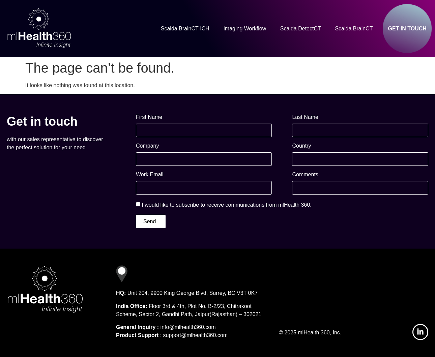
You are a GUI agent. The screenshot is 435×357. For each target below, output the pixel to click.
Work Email (150, 174)
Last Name (305, 117)
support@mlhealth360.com (195, 335)
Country (301, 146)
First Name (149, 117)
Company (147, 146)
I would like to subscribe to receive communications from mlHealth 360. (226, 205)
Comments (305, 174)
